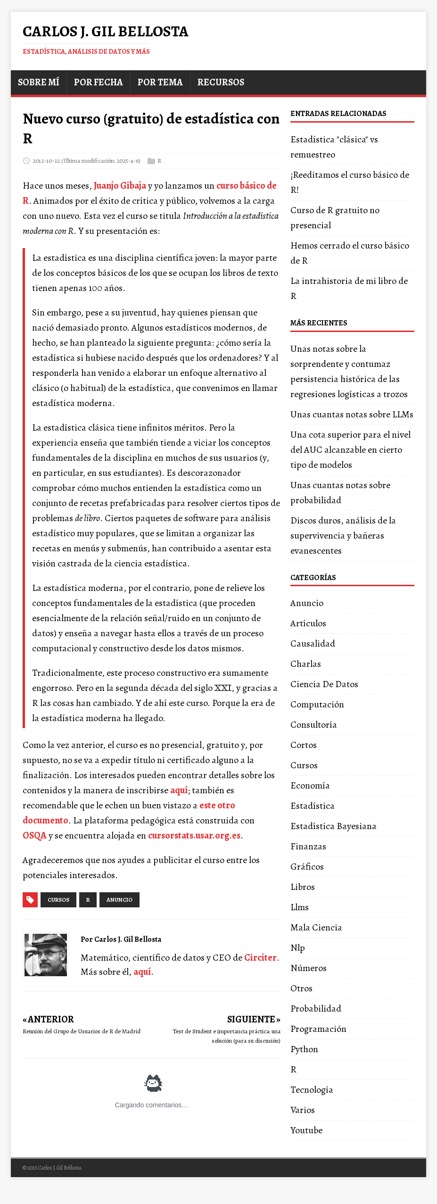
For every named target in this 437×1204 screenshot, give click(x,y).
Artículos (308, 623)
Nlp (297, 947)
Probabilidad (315, 1008)
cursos (58, 900)
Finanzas (308, 846)
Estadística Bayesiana (333, 826)
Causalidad (312, 643)
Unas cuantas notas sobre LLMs (351, 414)
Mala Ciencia (316, 927)
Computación (317, 704)
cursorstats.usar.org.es (194, 835)
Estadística (312, 805)
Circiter (260, 957)
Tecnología (311, 1089)
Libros (302, 886)
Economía (310, 785)
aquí (179, 790)
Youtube (306, 1130)
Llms (299, 907)
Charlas (305, 663)
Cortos (303, 745)
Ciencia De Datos (324, 684)
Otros (301, 988)
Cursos (304, 765)
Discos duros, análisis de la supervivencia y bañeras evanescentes (343, 535)
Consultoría (313, 724)
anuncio (119, 900)
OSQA (35, 835)
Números (308, 968)
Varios (302, 1110)
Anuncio (306, 603)
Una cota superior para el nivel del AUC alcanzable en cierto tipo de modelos (350, 449)
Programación (318, 1028)
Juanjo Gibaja (120, 185)
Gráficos (307, 866)
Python (304, 1049)
